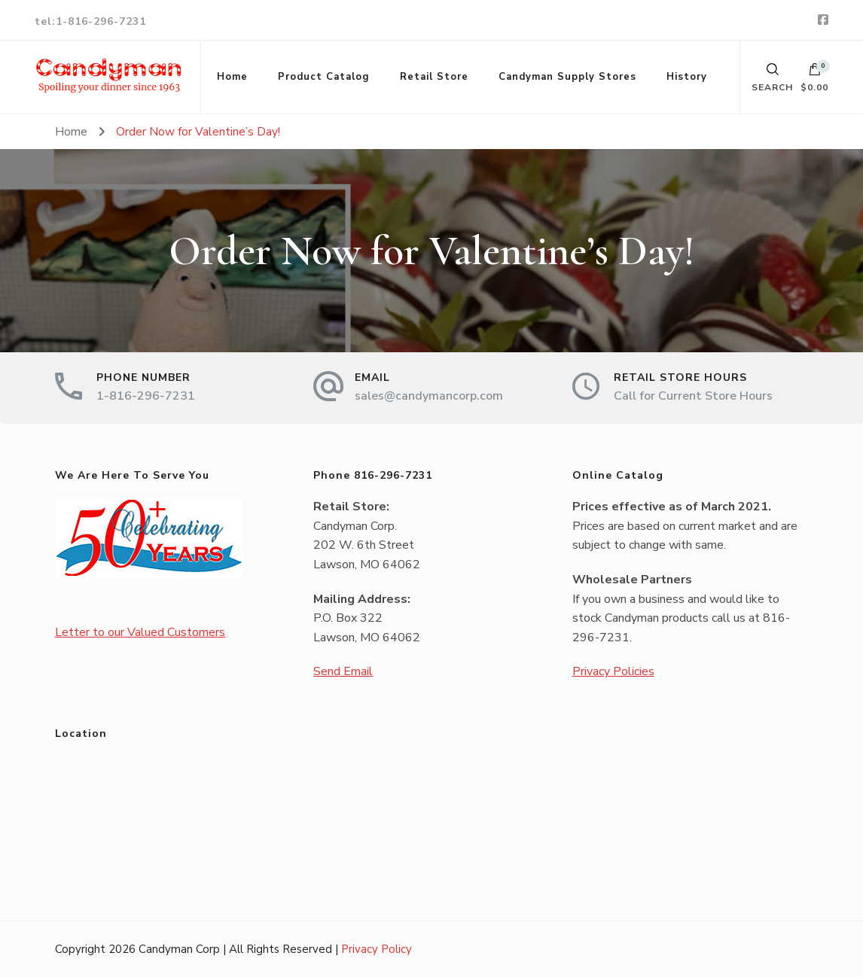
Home (232, 77)
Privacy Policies (613, 671)
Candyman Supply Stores (567, 77)
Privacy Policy (376, 949)
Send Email (343, 671)
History (686, 77)
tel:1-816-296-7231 (90, 21)
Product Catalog (324, 77)
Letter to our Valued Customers (140, 632)
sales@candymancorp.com (429, 396)
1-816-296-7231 (145, 396)
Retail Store (434, 77)
